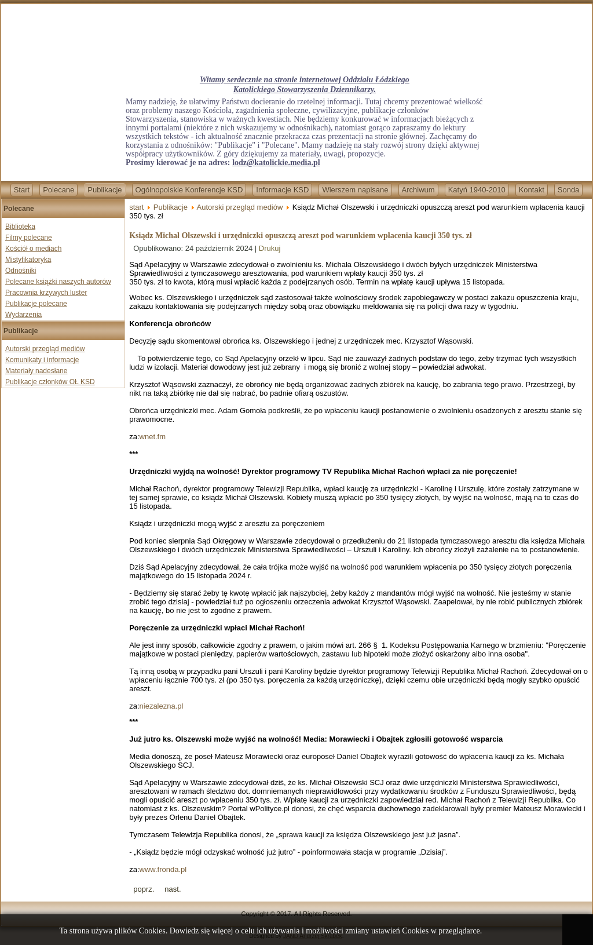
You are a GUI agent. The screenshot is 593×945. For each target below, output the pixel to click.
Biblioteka (20, 226)
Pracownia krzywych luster (46, 293)
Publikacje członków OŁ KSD (50, 382)
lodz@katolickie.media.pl (276, 162)
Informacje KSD (282, 189)
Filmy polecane (28, 237)
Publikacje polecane (36, 304)
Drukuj (270, 248)
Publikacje (104, 189)
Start (22, 189)
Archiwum (418, 189)
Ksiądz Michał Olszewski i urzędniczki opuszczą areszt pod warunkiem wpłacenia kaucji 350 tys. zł (300, 235)
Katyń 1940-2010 (477, 189)
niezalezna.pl (162, 706)
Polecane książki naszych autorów (58, 282)
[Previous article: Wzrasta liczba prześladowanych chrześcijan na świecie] (143, 889)
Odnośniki (20, 271)
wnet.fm (153, 436)
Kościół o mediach (33, 249)
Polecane (58, 189)
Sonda (569, 189)
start (136, 207)
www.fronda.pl (163, 869)
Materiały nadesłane (36, 371)
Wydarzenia (23, 315)
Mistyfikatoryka (28, 260)
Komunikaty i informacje (42, 360)
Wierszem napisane (355, 189)
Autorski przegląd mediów (45, 349)
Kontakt (531, 189)
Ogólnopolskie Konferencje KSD (189, 189)
